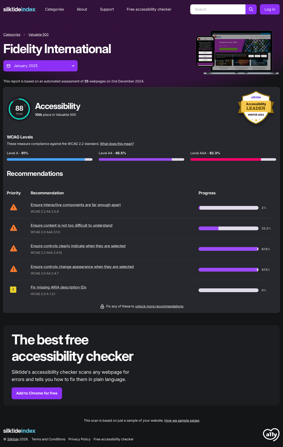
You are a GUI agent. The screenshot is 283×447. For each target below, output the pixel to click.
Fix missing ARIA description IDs (58, 287)
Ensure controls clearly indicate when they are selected (78, 246)
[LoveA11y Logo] (271, 435)
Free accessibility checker (149, 9)
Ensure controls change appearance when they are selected (82, 267)
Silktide (13, 439)
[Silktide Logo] (19, 431)
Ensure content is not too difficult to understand (71, 225)
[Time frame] (40, 65)
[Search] (217, 9)
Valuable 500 (38, 34)
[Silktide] (19, 9)
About (82, 9)
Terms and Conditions (48, 439)
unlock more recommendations (159, 306)
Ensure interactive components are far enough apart (76, 205)
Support (107, 9)
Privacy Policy (79, 439)
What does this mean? (117, 144)
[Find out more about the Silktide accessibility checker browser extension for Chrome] (141, 365)
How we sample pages (181, 420)
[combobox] (40, 65)
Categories (54, 9)
